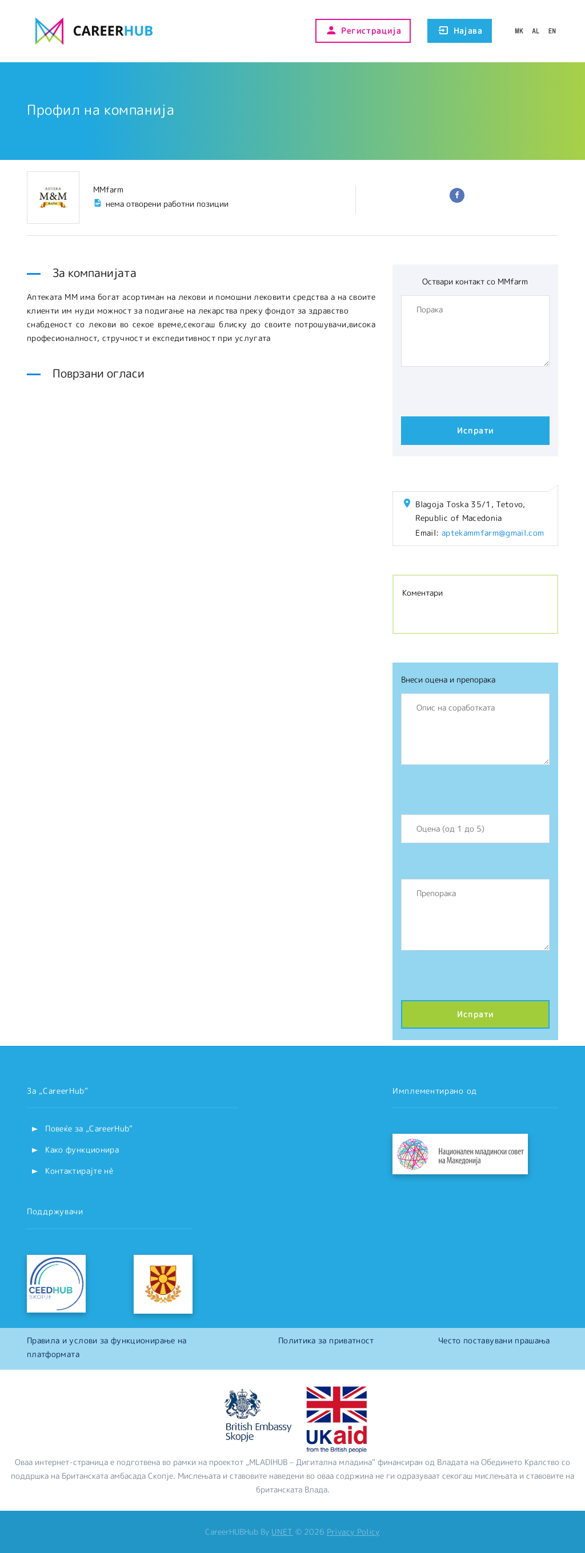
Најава (459, 31)
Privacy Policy (353, 1531)
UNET (281, 1531)
